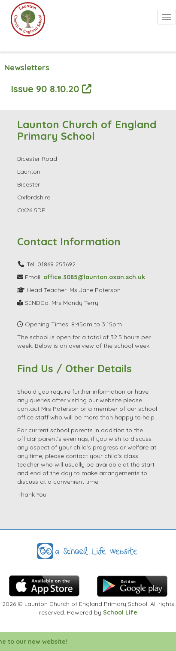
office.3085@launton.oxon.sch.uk (94, 277)
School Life (120, 612)
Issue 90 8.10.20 (51, 88)
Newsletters (26, 67)
